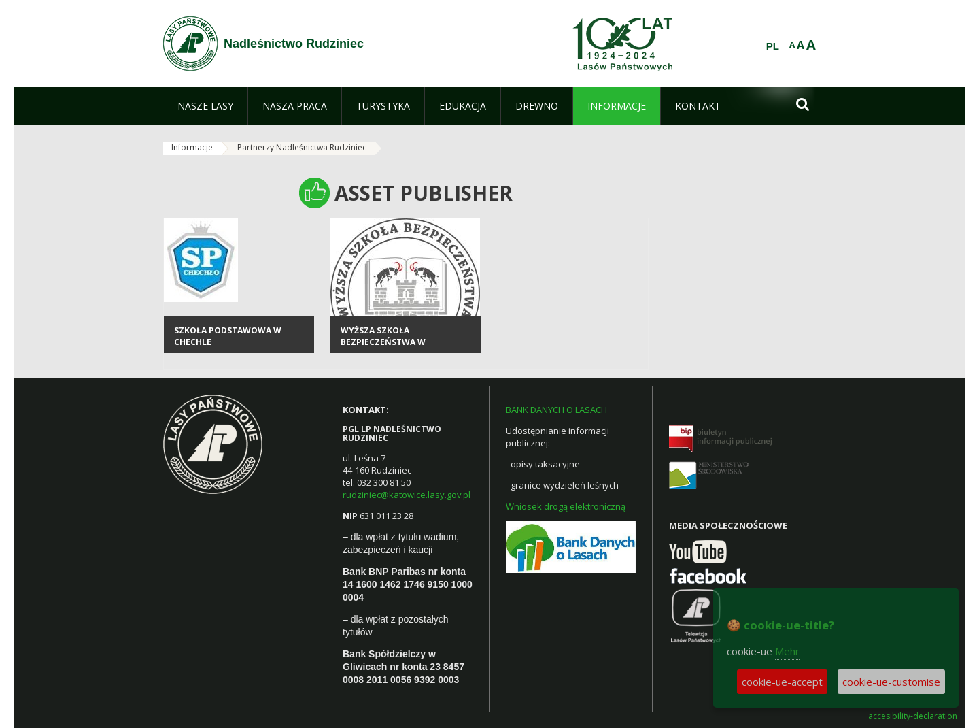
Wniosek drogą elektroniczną (565, 506)
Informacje (192, 147)
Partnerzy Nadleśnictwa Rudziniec (301, 147)
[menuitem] (205, 106)
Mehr (787, 651)
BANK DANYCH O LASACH (556, 409)
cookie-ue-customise (891, 682)
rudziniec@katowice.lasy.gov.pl (406, 495)
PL (772, 46)
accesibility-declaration (912, 716)
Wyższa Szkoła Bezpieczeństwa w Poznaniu (383, 342)
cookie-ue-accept (782, 682)
